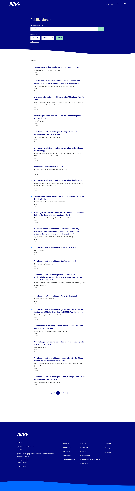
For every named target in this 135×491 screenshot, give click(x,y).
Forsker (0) (46, 38)
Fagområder (67, 447)
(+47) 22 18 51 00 (23, 460)
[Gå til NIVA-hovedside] (56, 4)
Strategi (84, 451)
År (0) (34, 38)
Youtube (109, 452)
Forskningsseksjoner (69, 459)
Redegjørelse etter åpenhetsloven (91, 459)
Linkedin (109, 443)
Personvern (85, 463)
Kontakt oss (85, 447)
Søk (101, 29)
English (109, 4)
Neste (65, 393)
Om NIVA (84, 443)
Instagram (109, 448)
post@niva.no (24, 462)
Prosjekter (67, 451)
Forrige (51, 393)
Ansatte (66, 443)
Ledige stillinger (86, 455)
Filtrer (60, 38)
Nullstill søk (34, 42)
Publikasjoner (68, 455)
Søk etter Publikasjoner (36, 25)
